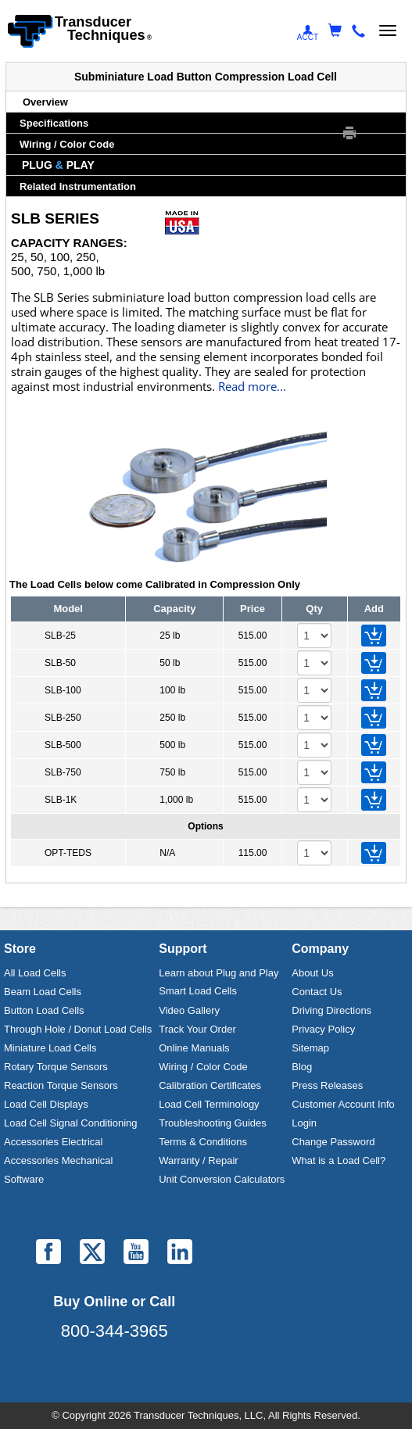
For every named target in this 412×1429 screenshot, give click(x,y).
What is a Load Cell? (338, 1160)
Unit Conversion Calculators (222, 1179)
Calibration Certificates (210, 1085)
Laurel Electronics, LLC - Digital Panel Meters (114, 1384)
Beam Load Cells (42, 991)
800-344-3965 (114, 1331)
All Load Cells (35, 973)
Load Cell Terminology (209, 1104)
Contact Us (317, 991)
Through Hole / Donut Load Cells (78, 1029)
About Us (312, 973)
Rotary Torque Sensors (56, 1067)
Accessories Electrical (53, 1142)
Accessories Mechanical (58, 1160)
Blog (302, 1067)
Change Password (333, 1142)
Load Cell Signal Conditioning (71, 1123)
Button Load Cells (44, 1010)
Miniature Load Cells (50, 1048)
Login (304, 1123)
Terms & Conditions (203, 1142)
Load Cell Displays (46, 1104)
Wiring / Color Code (203, 1067)
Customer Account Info (343, 1104)
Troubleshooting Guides (213, 1123)
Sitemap (310, 1048)
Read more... (252, 386)
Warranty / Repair (198, 1160)
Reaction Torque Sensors (61, 1085)
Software (24, 1179)
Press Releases (327, 1085)
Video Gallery (189, 1010)
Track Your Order (197, 1029)
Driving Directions (331, 1010)
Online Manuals (194, 1048)
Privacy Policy (323, 1029)
